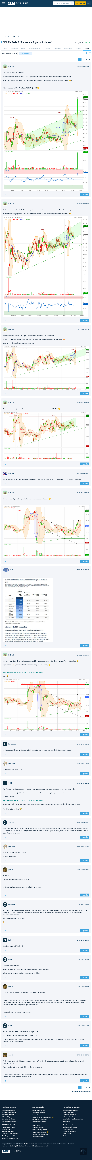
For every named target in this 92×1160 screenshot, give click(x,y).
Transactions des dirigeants (40, 1134)
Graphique (14, 48)
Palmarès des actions (8, 1127)
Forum (87, 48)
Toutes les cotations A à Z (10, 1138)
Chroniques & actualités (39, 1119)
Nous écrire (5, 1146)
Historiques (68, 48)
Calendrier (57, 48)
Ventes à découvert (38, 1136)
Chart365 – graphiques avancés (41, 1117)
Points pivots (36, 1125)
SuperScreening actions (39, 1130)
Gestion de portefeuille (69, 1114)
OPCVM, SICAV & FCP (8, 1125)
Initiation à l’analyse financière (72, 1117)
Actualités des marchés (9, 1112)
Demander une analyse (39, 1121)
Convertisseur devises (8, 1119)
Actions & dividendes (8, 1110)
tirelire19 (11, 763)
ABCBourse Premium (38, 1112)
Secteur (78, 48)
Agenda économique (8, 1114)
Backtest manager (37, 1115)
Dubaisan (13, 570)
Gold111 (11, 783)
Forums (10, 37)
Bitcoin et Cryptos (7, 1117)
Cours (5, 48)
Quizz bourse (67, 1133)
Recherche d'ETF (7, 1129)
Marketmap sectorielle (9, 1121)
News (23, 48)
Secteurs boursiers (8, 1131)
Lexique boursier (68, 1129)
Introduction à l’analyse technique (73, 1119)
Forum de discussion (81, 1091)
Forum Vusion (18, 37)
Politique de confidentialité (27, 1146)
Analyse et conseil (35, 48)
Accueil (4, 37)
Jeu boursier (66, 1121)
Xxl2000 (11, 822)
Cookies (65, 1136)
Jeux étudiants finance (70, 1125)
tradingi (11, 473)
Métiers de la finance (69, 1131)
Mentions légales (29, 1144)
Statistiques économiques (10, 1133)
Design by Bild (14, 1146)
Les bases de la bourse (70, 1127)
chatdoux (11, 904)
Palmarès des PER (37, 1127)
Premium (80, 3)
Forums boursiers (68, 1112)
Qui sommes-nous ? (42, 1146)
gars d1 (11, 870)
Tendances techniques (39, 1132)
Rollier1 (11, 67)
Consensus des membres (70, 1110)
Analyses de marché (38, 1110)
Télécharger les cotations (9, 1136)
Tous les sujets (25, 53)
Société (47, 48)
